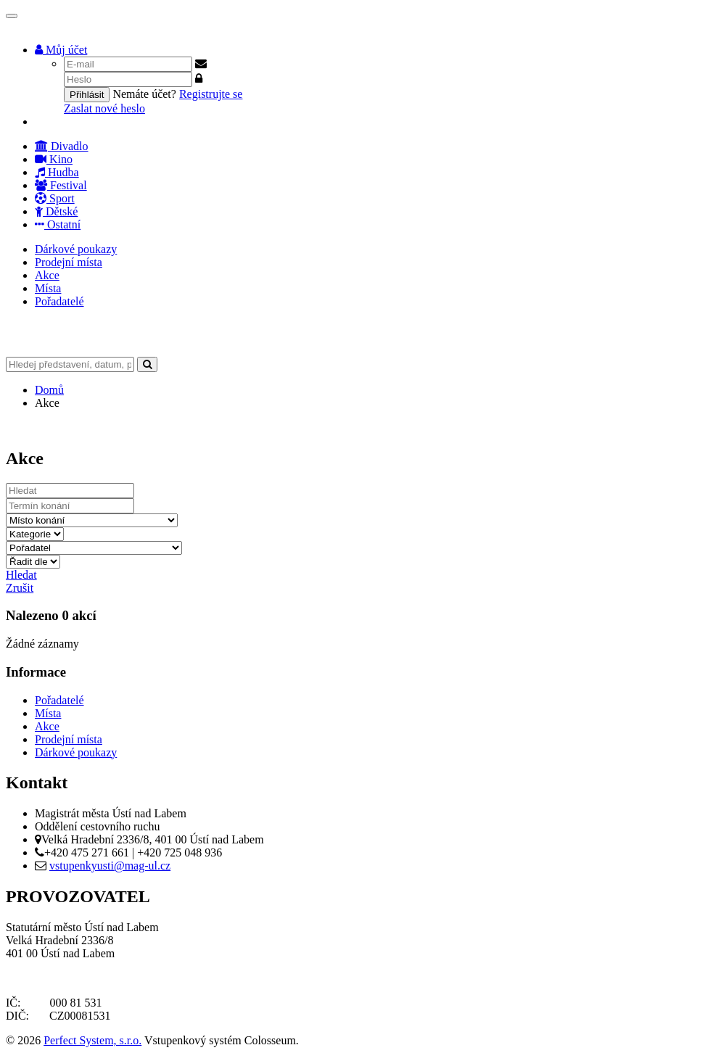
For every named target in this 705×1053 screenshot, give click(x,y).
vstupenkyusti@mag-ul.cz (109, 865)
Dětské (56, 211)
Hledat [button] (21, 575)
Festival (61, 185)
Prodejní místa (68, 262)
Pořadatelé (59, 301)
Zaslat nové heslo (104, 108)
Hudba (57, 172)
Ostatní (58, 224)
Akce (47, 275)
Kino (54, 159)
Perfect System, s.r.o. (92, 1040)
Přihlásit (87, 94)
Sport (55, 198)
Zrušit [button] (19, 588)
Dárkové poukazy (76, 249)
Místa (48, 288)
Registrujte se (211, 94)
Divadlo (61, 146)
